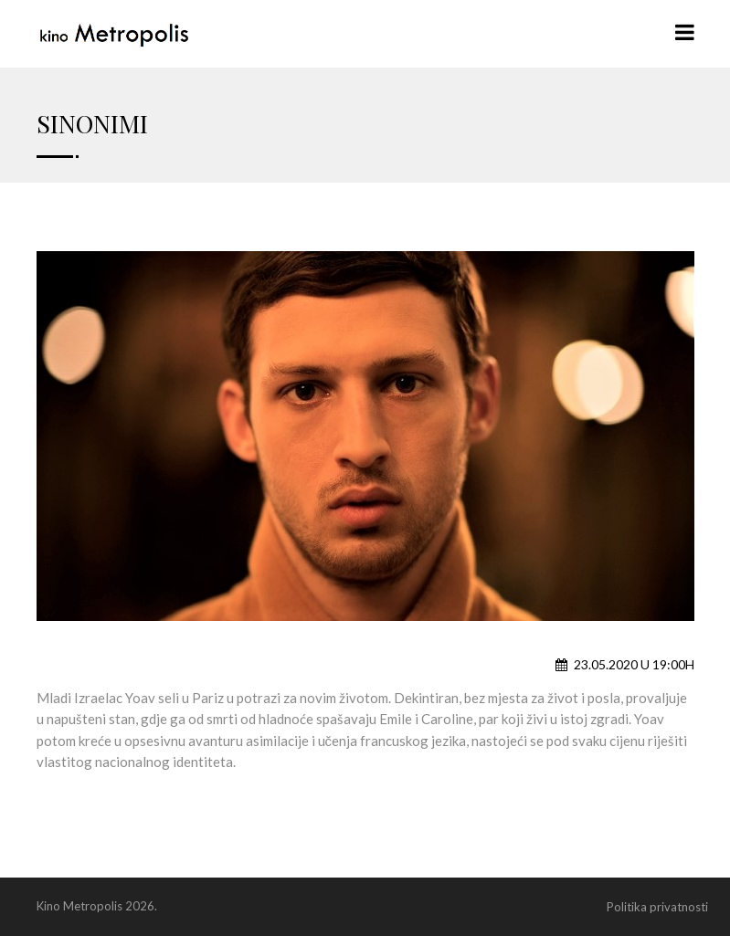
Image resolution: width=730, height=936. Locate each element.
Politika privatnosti (657, 906)
